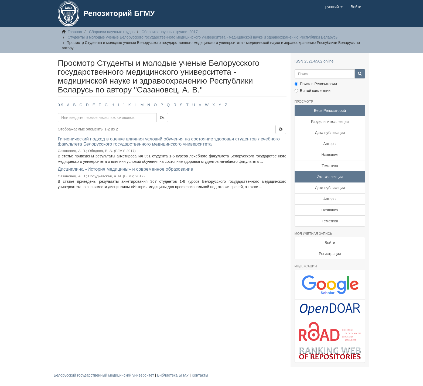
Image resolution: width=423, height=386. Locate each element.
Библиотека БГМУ (173, 375)
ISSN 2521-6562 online (314, 61)
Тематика (330, 166)
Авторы (329, 144)
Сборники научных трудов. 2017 (170, 32)
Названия (330, 155)
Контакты (200, 375)
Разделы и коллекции (330, 121)
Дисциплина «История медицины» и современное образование (125, 169)
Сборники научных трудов (112, 32)
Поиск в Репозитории (316, 84)
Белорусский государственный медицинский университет (104, 375)
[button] (334, 6)
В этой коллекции (312, 90)
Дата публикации (330, 132)
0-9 (60, 105)
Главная (75, 32)
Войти (330, 242)
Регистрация (330, 253)
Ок (162, 117)
